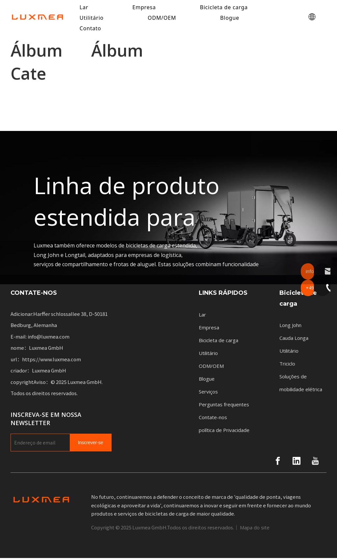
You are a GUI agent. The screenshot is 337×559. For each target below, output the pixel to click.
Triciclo (287, 364)
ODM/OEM (163, 18)
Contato (91, 28)
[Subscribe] (91, 443)
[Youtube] (315, 462)
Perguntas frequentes (224, 405)
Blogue (230, 18)
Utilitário (93, 18)
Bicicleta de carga (218, 341)
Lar (202, 315)
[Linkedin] (296, 462)
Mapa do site (255, 528)
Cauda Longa (293, 339)
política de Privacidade (224, 430)
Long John (290, 326)
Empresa (209, 328)
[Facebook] (278, 462)
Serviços (208, 392)
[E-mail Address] (39, 443)
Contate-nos (213, 418)
